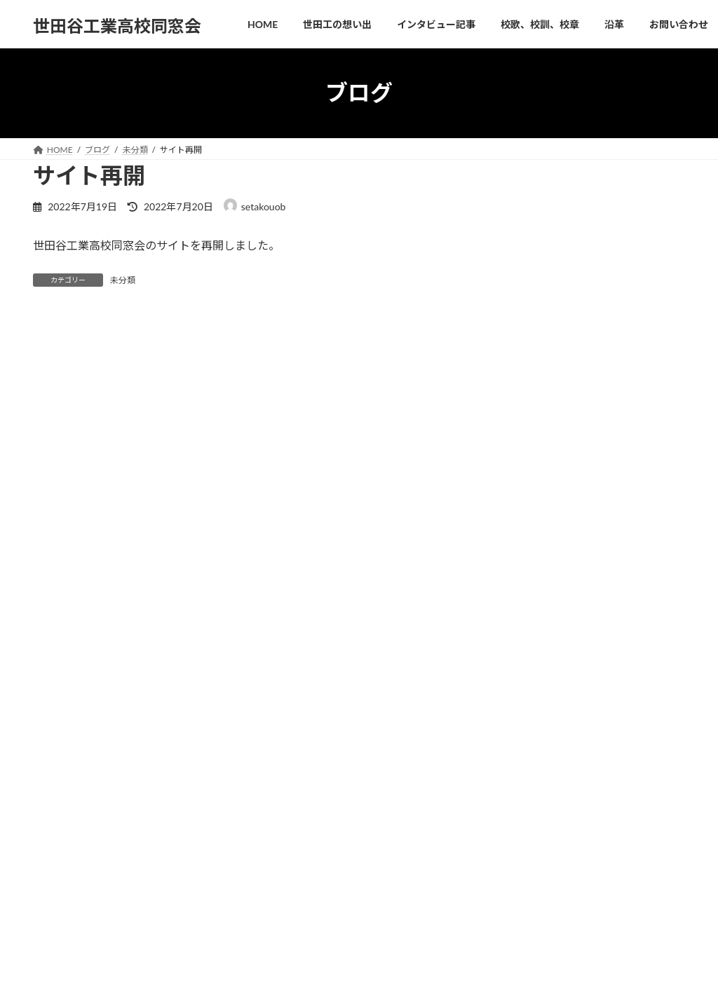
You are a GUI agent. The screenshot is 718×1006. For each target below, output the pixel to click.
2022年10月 (540, 631)
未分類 (122, 280)
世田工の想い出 (129, 768)
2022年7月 (537, 687)
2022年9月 (537, 659)
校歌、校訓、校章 (316, 768)
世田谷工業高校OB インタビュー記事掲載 (576, 893)
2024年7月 (537, 602)
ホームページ (291, 850)
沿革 (386, 768)
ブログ (278, 900)
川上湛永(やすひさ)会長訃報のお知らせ (568, 856)
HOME (59, 768)
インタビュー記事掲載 (627, 284)
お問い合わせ (448, 768)
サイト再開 (603, 419)
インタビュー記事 (221, 768)
